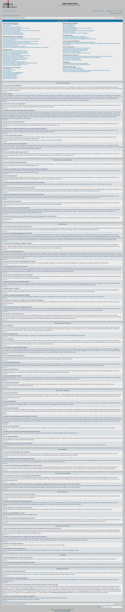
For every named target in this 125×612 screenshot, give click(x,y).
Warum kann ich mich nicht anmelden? (12, 29)
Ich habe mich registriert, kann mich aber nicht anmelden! (16, 28)
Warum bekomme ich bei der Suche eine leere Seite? (75, 50)
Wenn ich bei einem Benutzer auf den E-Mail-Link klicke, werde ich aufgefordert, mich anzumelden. (26, 47)
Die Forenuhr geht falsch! (9, 40)
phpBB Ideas (74, 579)
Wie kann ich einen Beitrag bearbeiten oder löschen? (15, 52)
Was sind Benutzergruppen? (69, 27)
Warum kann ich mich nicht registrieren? (12, 27)
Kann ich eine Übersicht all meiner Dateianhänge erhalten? (76, 64)
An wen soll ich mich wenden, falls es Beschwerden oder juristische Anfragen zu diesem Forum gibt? (86, 70)
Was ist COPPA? (7, 25)
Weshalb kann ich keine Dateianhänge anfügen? (14, 59)
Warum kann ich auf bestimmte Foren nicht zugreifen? (15, 58)
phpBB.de (88, 191)
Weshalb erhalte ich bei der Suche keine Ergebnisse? (75, 49)
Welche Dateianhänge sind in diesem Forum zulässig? (75, 63)
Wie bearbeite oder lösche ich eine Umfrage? (13, 56)
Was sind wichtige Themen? (9, 76)
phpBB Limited (77, 191)
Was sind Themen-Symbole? (9, 78)
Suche (121, 10)
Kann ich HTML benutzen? (9, 70)
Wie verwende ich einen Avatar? (10, 45)
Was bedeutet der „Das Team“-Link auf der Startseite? (75, 33)
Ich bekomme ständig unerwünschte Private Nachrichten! (76, 37)
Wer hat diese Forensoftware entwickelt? (72, 68)
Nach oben (5, 91)
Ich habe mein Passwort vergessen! (11, 31)
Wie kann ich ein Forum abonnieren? (71, 58)
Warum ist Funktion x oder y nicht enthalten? (73, 69)
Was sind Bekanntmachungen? (10, 74)
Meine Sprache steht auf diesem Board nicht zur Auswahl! (16, 42)
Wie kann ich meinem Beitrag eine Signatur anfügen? (15, 53)
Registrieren (6, 10)
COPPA (85, 112)
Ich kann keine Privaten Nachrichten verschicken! (74, 36)
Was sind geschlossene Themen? (11, 77)
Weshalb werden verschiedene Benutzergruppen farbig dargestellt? (78, 30)
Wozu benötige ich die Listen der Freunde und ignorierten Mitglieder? (79, 42)
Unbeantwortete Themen (7, 15)
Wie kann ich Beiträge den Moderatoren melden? (14, 61)
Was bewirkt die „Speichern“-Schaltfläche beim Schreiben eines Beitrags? (20, 63)
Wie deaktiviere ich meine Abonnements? (72, 60)
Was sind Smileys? (7, 71)
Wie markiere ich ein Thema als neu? (11, 65)
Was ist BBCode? (7, 68)
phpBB (57, 609)
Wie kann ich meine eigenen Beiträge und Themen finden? (76, 53)
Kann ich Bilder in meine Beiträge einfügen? (13, 72)
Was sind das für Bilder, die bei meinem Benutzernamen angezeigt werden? (20, 43)
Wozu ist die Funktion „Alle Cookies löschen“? (13, 34)
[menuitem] (95, 10)
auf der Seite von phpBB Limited (34, 574)
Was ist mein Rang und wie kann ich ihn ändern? (14, 46)
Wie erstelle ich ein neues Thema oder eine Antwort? (15, 50)
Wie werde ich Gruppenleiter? (70, 29)
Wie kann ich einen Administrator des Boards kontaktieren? (76, 71)
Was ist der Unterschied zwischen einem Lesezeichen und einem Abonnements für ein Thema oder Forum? (88, 56)
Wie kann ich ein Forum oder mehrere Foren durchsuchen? (76, 48)
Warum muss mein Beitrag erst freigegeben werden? (15, 64)
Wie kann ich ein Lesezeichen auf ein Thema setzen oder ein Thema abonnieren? (82, 57)
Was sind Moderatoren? (68, 25)
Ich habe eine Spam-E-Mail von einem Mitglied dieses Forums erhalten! (79, 39)
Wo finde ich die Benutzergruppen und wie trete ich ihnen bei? (77, 28)
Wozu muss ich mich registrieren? (11, 24)
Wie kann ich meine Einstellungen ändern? (13, 37)
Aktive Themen (16, 15)
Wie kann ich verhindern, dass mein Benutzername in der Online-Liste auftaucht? (22, 39)
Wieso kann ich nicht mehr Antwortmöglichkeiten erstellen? (16, 55)
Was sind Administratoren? (69, 24)
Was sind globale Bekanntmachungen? (12, 73)
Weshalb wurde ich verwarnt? (10, 60)
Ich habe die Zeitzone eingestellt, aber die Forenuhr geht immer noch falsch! (20, 41)
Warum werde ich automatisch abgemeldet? (13, 33)
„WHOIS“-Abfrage (115, 586)
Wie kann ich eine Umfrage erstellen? (11, 54)
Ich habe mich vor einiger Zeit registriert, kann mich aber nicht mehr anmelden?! (21, 30)
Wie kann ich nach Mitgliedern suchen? (72, 51)
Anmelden (13, 10)
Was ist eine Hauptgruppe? (69, 31)
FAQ (115, 10)
